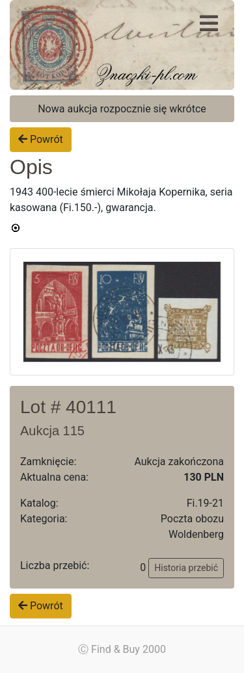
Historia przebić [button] (186, 568)
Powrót (40, 139)
